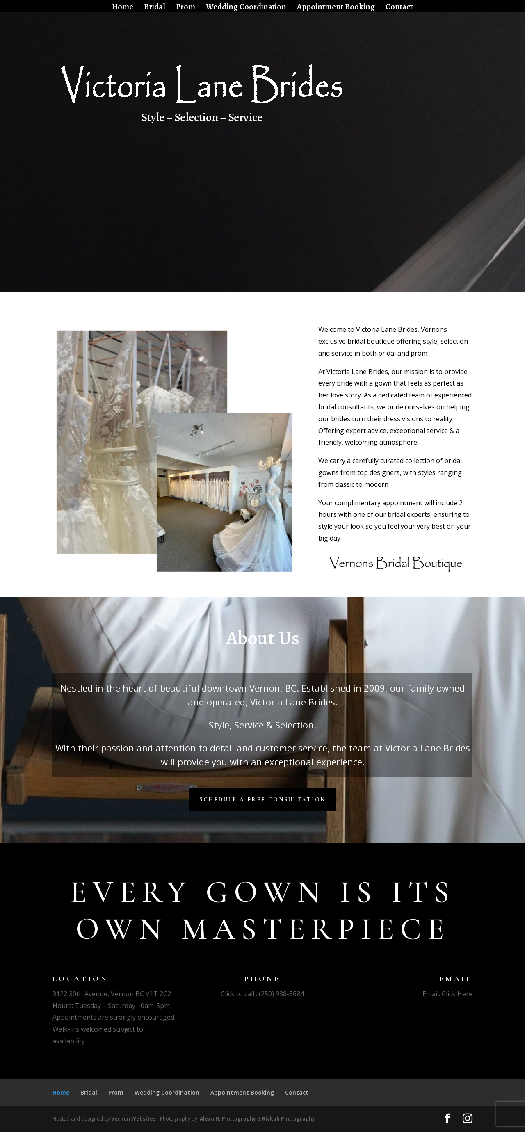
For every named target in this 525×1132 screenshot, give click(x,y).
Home (122, 8)
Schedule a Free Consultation (262, 799)
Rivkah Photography (288, 1118)
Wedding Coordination (246, 8)
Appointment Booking (336, 8)
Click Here (457, 993)
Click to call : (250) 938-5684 (262, 993)
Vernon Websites (133, 1118)
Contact (399, 8)
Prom (185, 8)
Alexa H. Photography (228, 1118)
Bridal (154, 8)
